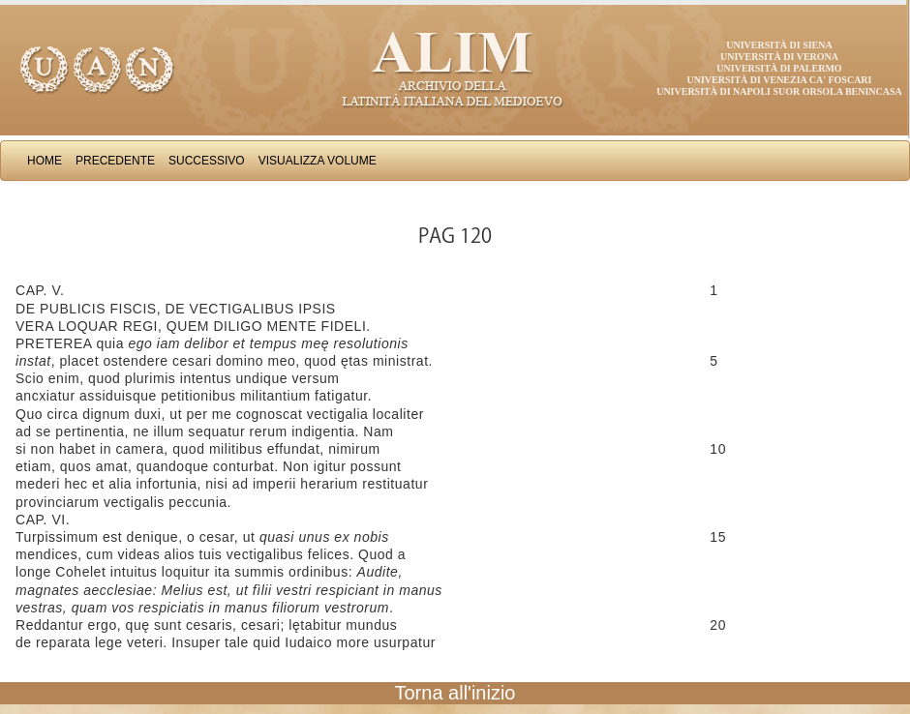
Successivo (206, 160)
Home (44, 160)
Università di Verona (779, 56)
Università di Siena (779, 45)
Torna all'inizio (455, 692)
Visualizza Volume (317, 160)
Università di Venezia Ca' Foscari (779, 79)
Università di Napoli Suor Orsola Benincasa (779, 91)
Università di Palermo (778, 68)
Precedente (115, 160)
